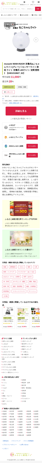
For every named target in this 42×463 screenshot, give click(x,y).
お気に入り (33, 3)
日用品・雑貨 (37, 15)
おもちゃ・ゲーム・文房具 (11, 276)
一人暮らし (25, 352)
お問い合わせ (23, 444)
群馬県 (5, 435)
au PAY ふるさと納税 (9, 361)
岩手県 (5, 416)
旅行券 (24, 385)
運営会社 (5, 441)
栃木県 (5, 432)
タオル (22, 267)
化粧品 (24, 396)
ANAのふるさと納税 (9, 354)
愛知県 (20, 416)
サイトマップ (15, 441)
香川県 (29, 427)
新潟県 (12, 422)
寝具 (29, 267)
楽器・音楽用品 (17, 286)
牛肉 (4, 380)
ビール (5, 398)
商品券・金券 (26, 382)
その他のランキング (28, 357)
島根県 (29, 414)
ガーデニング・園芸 (19, 281)
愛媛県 (29, 430)
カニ (4, 385)
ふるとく (5, 448)
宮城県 (5, 419)
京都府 (20, 424)
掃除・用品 (32, 281)
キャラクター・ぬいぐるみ (26, 272)
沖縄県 (36, 427)
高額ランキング (26, 349)
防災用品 (6, 291)
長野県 (12, 435)
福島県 (5, 427)
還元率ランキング (27, 344)
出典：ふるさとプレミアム (33, 59)
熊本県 (36, 416)
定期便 (24, 380)
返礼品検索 (24, 15)
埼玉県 (12, 411)
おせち (5, 404)
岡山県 (29, 416)
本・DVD (6, 281)
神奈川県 (12, 419)
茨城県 (5, 430)
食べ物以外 (25, 354)
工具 (35, 267)
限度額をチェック (24, 3)
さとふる (5, 349)
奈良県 (20, 432)
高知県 (29, 432)
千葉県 (12, 414)
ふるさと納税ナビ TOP (9, 15)
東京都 (12, 416)
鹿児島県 (37, 424)
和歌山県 (21, 435)
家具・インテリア (8, 272)
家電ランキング (26, 346)
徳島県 (29, 424)
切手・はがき (28, 276)
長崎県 (36, 414)
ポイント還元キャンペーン (11, 372)
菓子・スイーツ (7, 401)
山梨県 (12, 432)
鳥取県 (29, 411)
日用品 (24, 393)
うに (4, 390)
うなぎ (5, 388)
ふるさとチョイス (8, 346)
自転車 (24, 390)
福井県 (12, 430)
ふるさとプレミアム (9, 352)
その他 (5, 296)
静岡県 (20, 414)
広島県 (29, 419)
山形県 (5, 424)
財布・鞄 (6, 286)
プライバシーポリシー (9, 444)
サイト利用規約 (28, 441)
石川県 (12, 427)
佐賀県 (36, 411)
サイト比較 (7, 338)
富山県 (12, 424)
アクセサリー (26, 398)
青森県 (5, 414)
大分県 (36, 419)
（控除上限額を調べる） (15, 103)
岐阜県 (20, 411)
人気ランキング (26, 341)
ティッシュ (32, 291)
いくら (5, 382)
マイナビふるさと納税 (9, 369)
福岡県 (29, 435)
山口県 (29, 422)
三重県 (20, 419)
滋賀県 (20, 422)
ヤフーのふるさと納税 (9, 367)
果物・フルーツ (7, 396)
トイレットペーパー (19, 291)
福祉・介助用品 (31, 286)
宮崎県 (36, 422)
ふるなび (5, 344)
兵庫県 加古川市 (9, 87)
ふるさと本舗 (7, 364)
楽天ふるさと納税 (8, 341)
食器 (4, 267)
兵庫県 (20, 430)
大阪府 (20, 427)
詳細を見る (9, 24)
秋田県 (5, 422)
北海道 (5, 411)
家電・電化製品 (26, 388)
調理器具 (13, 267)
